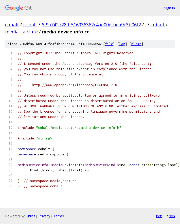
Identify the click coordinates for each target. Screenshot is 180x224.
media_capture (21, 32)
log (122, 44)
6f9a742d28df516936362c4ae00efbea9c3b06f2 (91, 25)
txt (159, 216)
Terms (58, 216)
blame (136, 44)
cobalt (12, 25)
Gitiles (30, 216)
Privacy (44, 216)
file (109, 44)
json (171, 216)
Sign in (169, 8)
